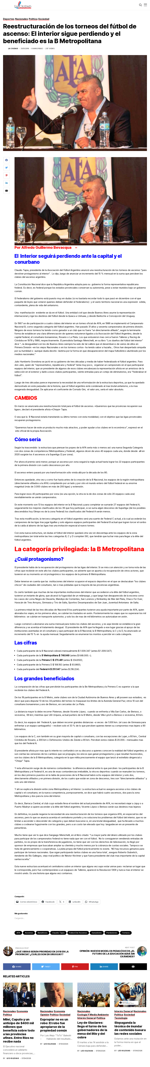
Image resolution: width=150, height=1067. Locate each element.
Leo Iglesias (13, 1058)
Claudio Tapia (58, 933)
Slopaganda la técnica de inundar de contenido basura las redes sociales (130, 1028)
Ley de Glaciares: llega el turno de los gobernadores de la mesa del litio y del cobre (92, 1030)
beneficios (42, 933)
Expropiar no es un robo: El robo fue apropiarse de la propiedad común (54, 1025)
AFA (18, 933)
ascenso (29, 933)
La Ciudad (13, 49)
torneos (126, 933)
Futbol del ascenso (78, 933)
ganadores (97, 933)
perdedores (111, 933)
